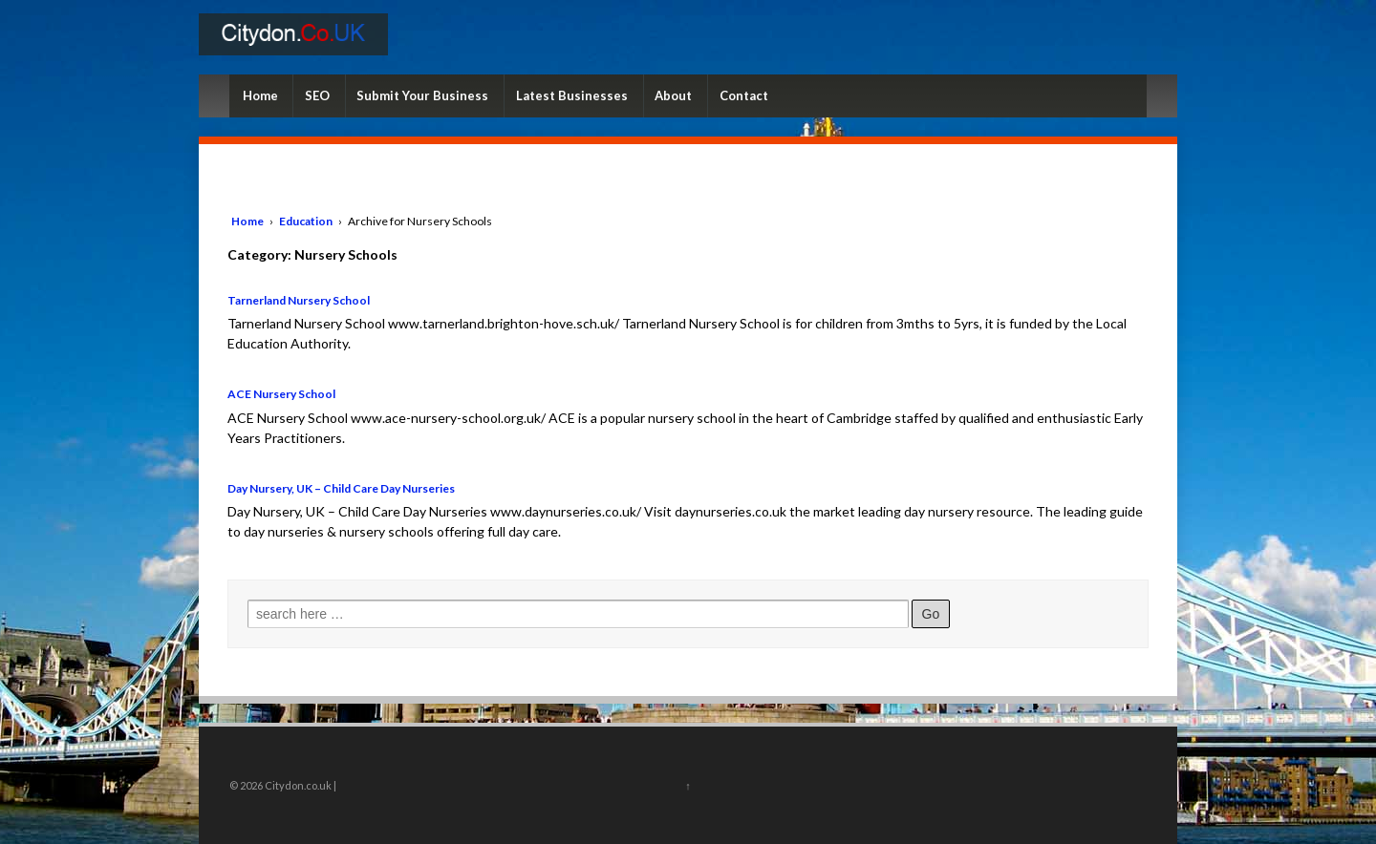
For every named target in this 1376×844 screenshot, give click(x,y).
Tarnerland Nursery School (298, 300)
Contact (744, 95)
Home (260, 95)
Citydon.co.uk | (299, 785)
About (673, 95)
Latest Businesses (572, 95)
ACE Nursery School (281, 394)
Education (306, 221)
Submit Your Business (422, 95)
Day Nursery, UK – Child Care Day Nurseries (341, 488)
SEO (317, 95)
